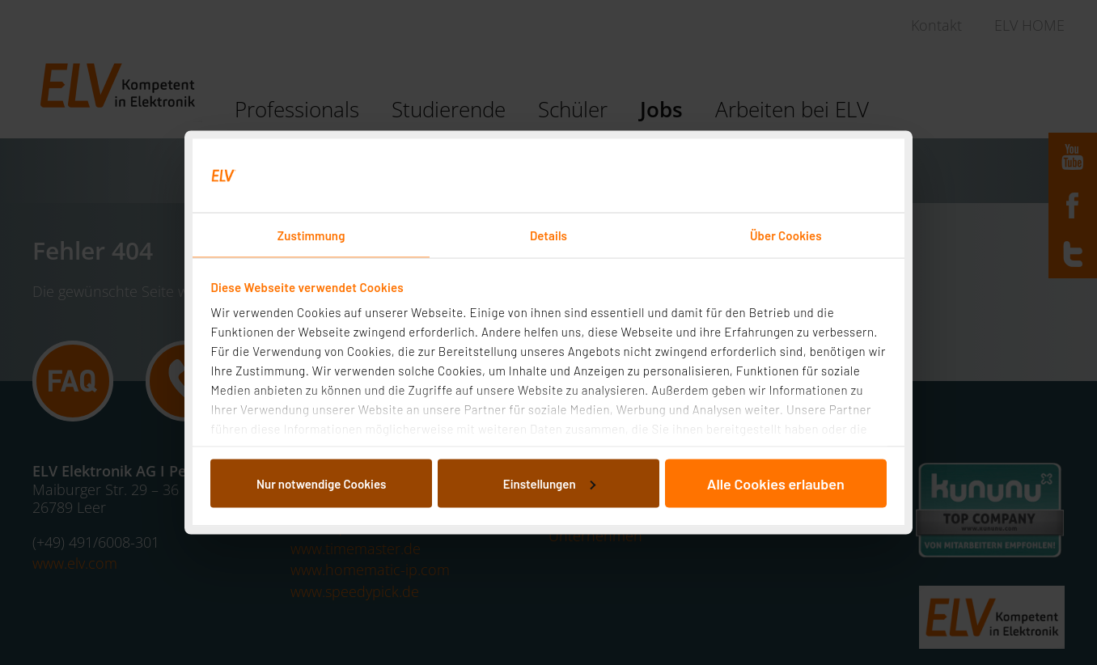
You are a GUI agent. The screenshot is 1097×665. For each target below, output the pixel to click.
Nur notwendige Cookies (321, 483)
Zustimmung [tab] (311, 235)
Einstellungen (549, 483)
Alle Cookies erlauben (776, 483)
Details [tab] (548, 235)
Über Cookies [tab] (786, 235)
